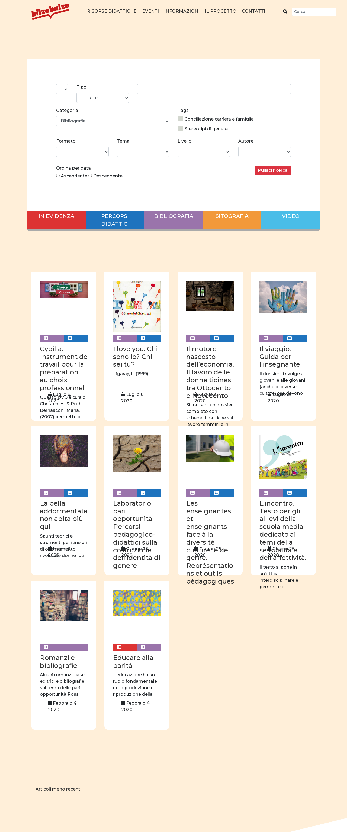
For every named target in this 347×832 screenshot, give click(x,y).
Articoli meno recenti (58, 789)
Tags (183, 110)
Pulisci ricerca (273, 170)
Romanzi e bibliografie (58, 661)
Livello (185, 141)
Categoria (67, 110)
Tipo (81, 87)
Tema (123, 141)
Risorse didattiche (112, 11)
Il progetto (220, 11)
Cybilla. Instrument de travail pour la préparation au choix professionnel (64, 368)
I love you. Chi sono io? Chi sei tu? (135, 356)
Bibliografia (173, 216)
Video (291, 216)
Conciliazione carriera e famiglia (216, 119)
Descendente (108, 176)
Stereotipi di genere (203, 128)
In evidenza (56, 216)
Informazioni (182, 11)
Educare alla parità (133, 661)
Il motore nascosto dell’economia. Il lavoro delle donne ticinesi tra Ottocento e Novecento (210, 372)
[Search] (314, 12)
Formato (66, 141)
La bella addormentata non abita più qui (64, 514)
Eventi (150, 11)
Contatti (253, 11)
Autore (245, 141)
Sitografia (232, 216)
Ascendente (74, 176)
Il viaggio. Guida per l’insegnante (279, 356)
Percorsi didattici (115, 220)
